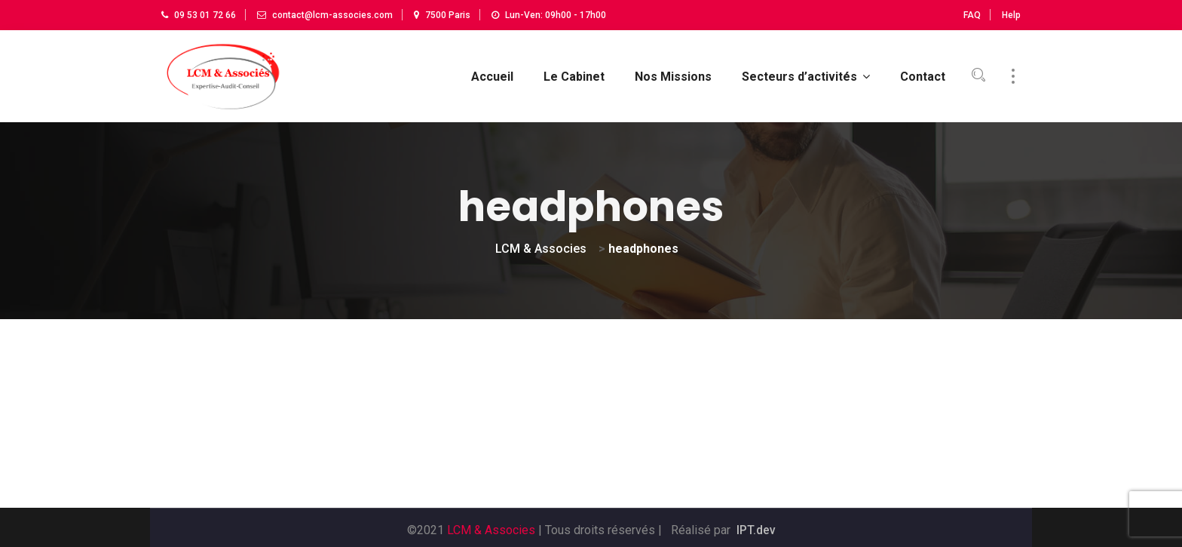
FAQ (972, 15)
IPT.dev (756, 525)
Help (1011, 15)
